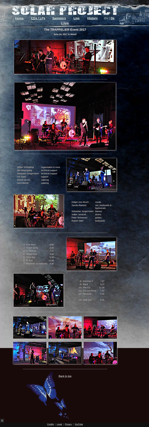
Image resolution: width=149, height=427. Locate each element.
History (92, 18)
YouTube (79, 424)
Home (19, 18)
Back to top (58, 397)
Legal (59, 424)
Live (77, 18)
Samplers (59, 18)
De (113, 18)
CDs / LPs (38, 18)
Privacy (68, 424)
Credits (50, 424)
